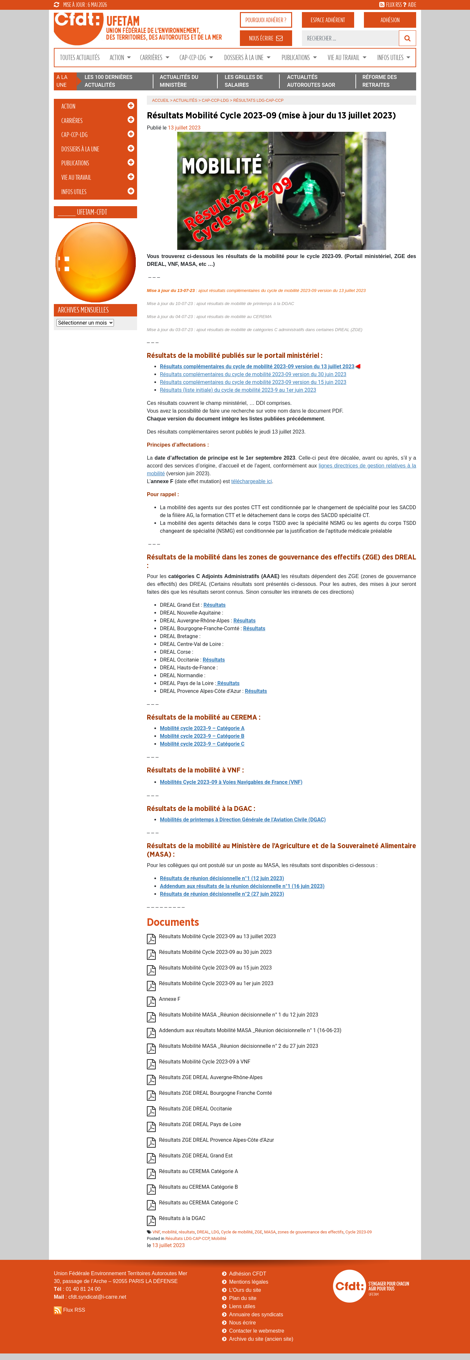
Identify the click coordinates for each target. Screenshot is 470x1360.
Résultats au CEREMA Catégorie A (198, 1172)
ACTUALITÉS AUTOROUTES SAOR (311, 81)
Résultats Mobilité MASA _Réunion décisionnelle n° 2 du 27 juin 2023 (238, 1046)
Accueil (160, 100)
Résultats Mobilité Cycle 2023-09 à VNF (204, 1062)
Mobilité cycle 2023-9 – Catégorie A (202, 728)
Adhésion (390, 19)
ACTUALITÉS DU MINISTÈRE (179, 81)
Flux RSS (74, 1310)
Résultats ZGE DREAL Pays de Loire (200, 1125)
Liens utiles (242, 1306)
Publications (296, 57)
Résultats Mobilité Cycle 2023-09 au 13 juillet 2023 (217, 937)
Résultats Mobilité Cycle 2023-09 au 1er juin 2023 (216, 984)
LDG (215, 1232)
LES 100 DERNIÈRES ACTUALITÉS (108, 81)
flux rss (394, 4)
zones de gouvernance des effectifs (311, 1232)
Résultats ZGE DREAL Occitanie (195, 1109)
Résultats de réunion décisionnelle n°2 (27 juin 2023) (222, 894)
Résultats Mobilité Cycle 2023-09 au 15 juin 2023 (215, 968)
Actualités (185, 100)
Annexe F (169, 999)
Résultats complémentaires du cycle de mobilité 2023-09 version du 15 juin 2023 (253, 382)
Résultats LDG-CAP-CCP (187, 1238)
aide (412, 4)
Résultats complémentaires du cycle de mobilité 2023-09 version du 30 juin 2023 (253, 374)
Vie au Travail (344, 57)
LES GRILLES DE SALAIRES (244, 81)
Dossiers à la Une (244, 57)
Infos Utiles (391, 57)
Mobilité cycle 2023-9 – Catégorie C (202, 744)
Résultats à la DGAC (182, 1218)
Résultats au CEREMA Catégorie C (198, 1203)
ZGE (258, 1232)
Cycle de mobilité (237, 1232)
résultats (187, 1232)
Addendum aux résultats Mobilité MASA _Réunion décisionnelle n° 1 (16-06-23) (250, 1031)
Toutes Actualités (80, 57)
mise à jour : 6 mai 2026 (80, 4)
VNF (156, 1232)
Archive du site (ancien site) (261, 1339)
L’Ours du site (245, 1290)
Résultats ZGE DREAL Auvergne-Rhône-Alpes (210, 1078)
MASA (270, 1232)
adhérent (328, 19)
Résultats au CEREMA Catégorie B (198, 1187)
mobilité (169, 1232)
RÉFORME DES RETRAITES (379, 81)
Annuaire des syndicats (256, 1314)
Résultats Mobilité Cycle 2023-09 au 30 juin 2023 (215, 952)
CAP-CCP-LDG (193, 57)
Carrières (152, 57)
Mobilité (218, 1238)
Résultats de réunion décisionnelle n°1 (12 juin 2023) (222, 878)
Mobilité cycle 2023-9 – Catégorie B (202, 736)
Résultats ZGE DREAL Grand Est (196, 1156)
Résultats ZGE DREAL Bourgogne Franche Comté (215, 1093)
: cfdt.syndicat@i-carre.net (90, 1297)
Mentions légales (248, 1282)
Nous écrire (242, 1322)
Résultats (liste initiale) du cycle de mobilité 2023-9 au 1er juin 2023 (238, 390)
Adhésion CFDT (247, 1273)
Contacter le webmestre (256, 1331)
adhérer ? (265, 19)
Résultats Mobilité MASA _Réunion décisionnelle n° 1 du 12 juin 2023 (238, 1015)
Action (117, 57)
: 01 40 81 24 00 (77, 1289)
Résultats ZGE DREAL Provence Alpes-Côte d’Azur (216, 1140)
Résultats (244, 621)
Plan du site (243, 1298)
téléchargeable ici (251, 481)
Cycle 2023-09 (358, 1232)
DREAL (203, 1232)
